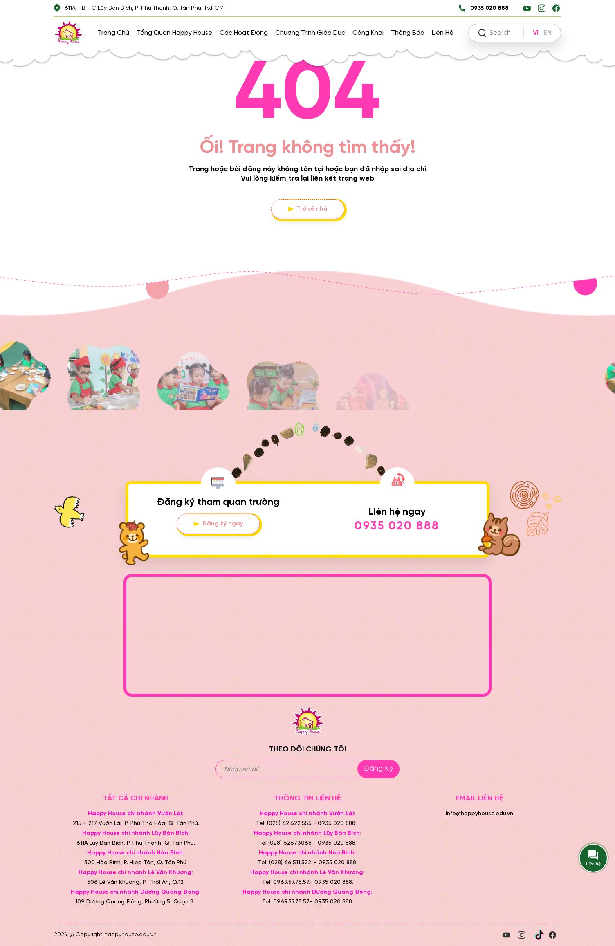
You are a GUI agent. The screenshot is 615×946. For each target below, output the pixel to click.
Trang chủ (113, 32)
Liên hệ (442, 32)
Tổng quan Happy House (174, 32)
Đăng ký (378, 769)
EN (547, 32)
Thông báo (407, 32)
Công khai (368, 32)
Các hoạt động (244, 32)
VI (536, 32)
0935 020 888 (397, 526)
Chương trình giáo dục (310, 32)
